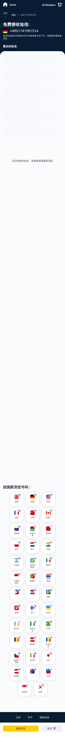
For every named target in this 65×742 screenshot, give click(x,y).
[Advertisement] (32, 218)
